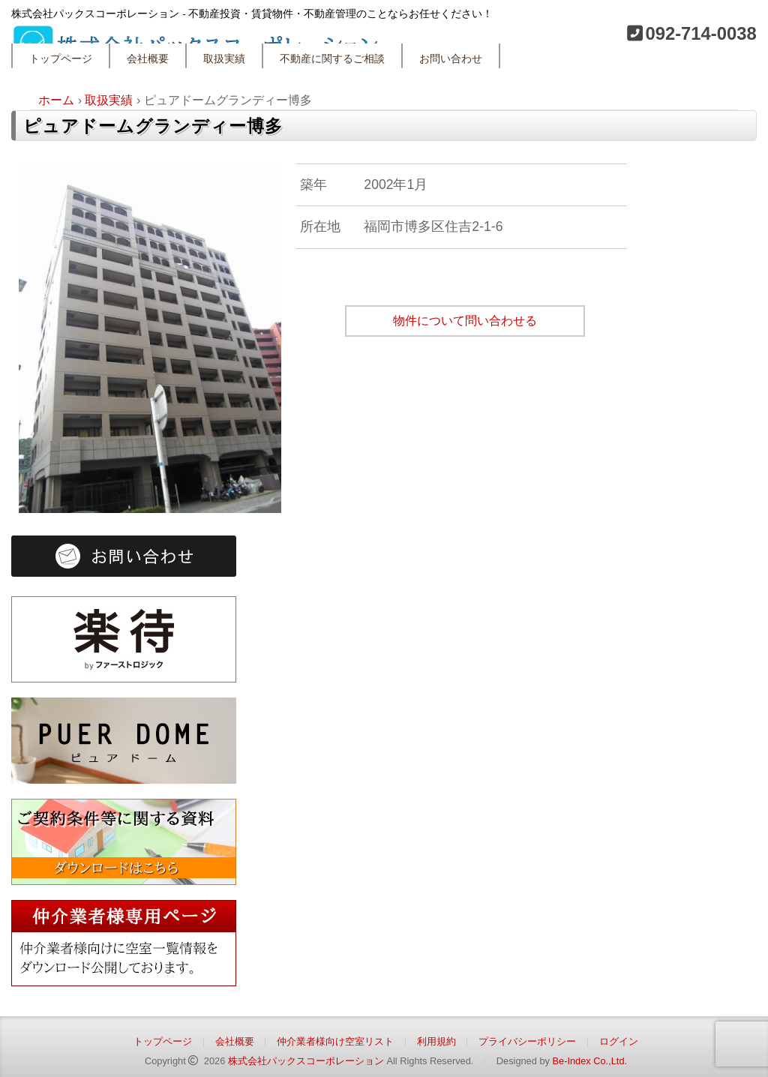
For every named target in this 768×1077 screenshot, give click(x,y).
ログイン (618, 1041)
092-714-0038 (700, 33)
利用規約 (436, 1041)
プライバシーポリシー (527, 1041)
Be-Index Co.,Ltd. (589, 1060)
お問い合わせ (450, 58)
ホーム (56, 100)
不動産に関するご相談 (332, 58)
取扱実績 (224, 58)
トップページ (60, 58)
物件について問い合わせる (465, 320)
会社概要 (148, 58)
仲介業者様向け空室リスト (335, 1041)
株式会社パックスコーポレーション (306, 1060)
